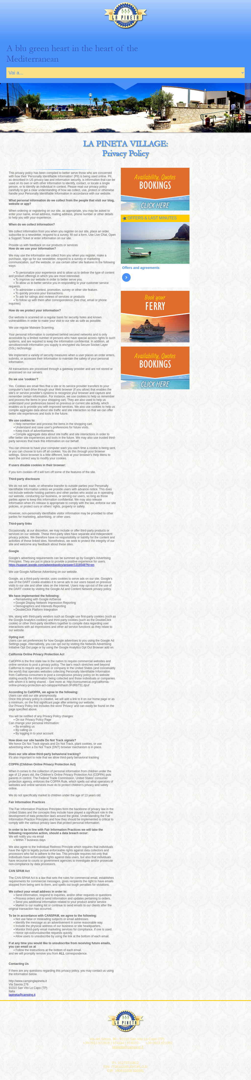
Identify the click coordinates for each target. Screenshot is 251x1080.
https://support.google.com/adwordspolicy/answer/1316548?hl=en (51, 565)
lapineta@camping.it (22, 994)
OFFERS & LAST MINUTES (152, 218)
